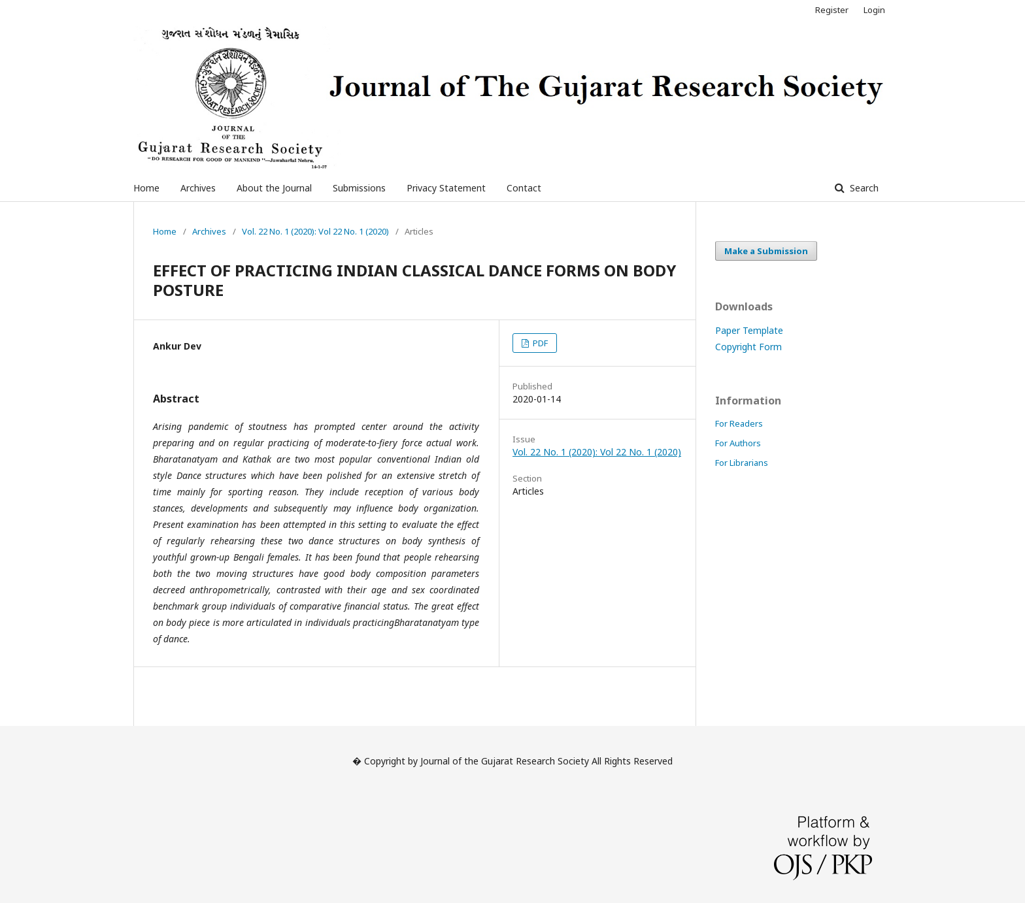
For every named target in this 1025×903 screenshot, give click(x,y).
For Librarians (741, 462)
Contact (524, 188)
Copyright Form (748, 346)
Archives (198, 188)
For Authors (738, 443)
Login (874, 10)
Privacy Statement (446, 188)
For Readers (739, 423)
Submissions (359, 188)
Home (146, 188)
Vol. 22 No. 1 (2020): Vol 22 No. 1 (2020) (315, 231)
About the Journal (274, 188)
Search (863, 188)
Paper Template (749, 330)
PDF (539, 343)
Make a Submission (766, 251)
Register (832, 10)
